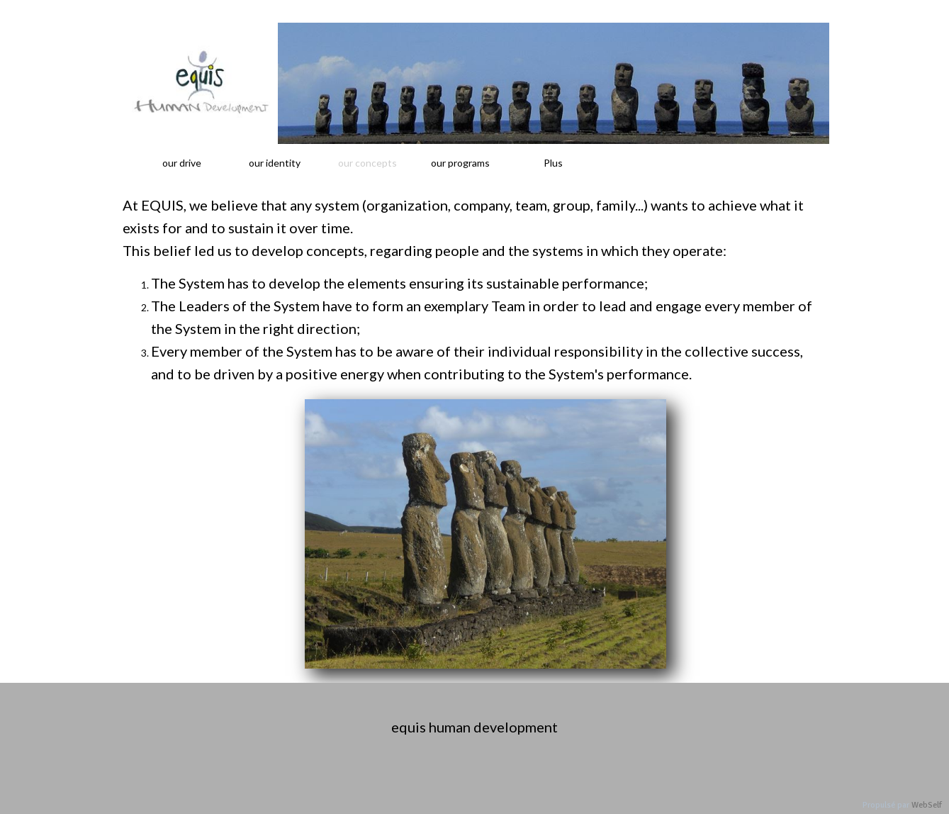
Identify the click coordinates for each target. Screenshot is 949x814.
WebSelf (926, 805)
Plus (553, 163)
